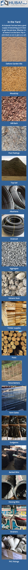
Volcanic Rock (14, 298)
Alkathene (14, 211)
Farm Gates (14, 412)
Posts (14, 357)
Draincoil (14, 239)
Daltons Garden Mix (14, 63)
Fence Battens (14, 383)
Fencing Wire (14, 502)
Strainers (14, 531)
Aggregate (14, 268)
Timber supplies (14, 328)
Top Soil (14, 182)
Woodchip (14, 93)
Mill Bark (14, 123)
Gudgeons (14, 442)
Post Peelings (14, 153)
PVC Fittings (14, 561)
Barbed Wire (14, 472)
